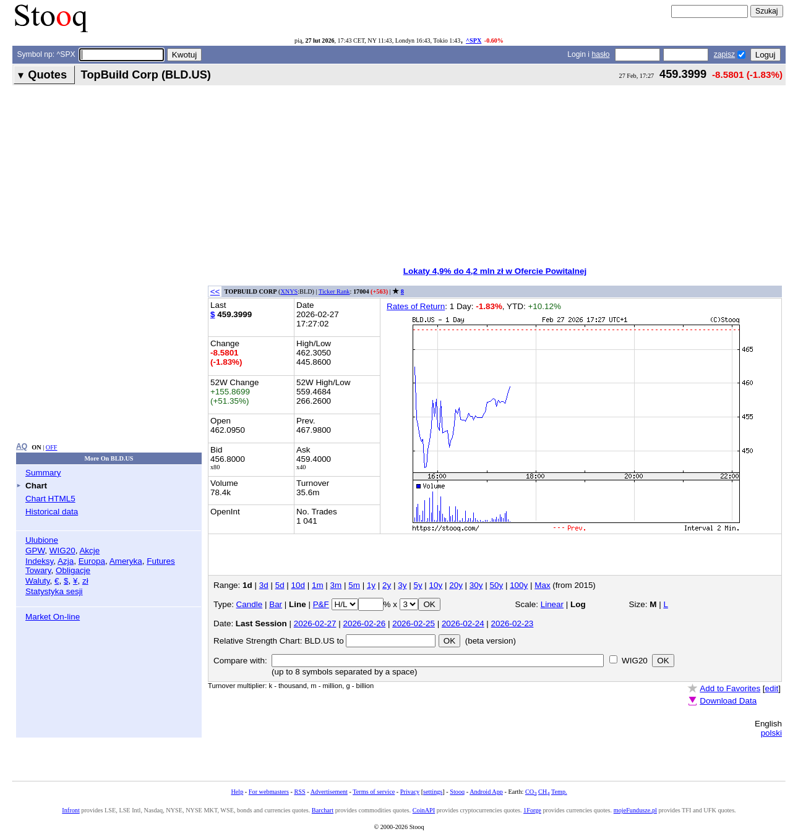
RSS (299, 791)
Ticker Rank (334, 291)
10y (436, 585)
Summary (43, 472)
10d (298, 585)
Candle (249, 604)
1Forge (532, 810)
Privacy (409, 791)
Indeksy (39, 561)
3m (336, 585)
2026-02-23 (512, 623)
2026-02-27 (315, 623)
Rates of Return (416, 306)
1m (318, 585)
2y (386, 585)
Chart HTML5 (50, 498)
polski (771, 733)
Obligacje (73, 570)
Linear (552, 604)
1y (371, 585)
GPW (35, 550)
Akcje (89, 550)
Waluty (37, 580)
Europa (92, 561)
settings (432, 791)
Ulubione (41, 540)
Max (542, 585)
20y (456, 585)
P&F (321, 604)
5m (354, 585)
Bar (275, 604)
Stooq (457, 791)
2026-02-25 (413, 623)
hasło (600, 54)
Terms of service (374, 791)
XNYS (289, 291)
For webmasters (269, 791)
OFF (52, 447)
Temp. (559, 791)
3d (263, 585)
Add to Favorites (730, 688)
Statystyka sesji (54, 591)
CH (543, 791)
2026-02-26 (364, 623)
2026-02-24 (463, 623)
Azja (66, 561)
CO (530, 791)
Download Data (728, 700)
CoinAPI (424, 810)
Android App (486, 791)
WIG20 (62, 550)
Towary (38, 570)
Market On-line (52, 616)
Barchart (322, 810)
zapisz (724, 54)
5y (417, 585)
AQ (21, 446)
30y (476, 585)
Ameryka (125, 561)
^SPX (473, 40)
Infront (70, 810)
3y (402, 585)
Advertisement (329, 791)
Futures (161, 561)
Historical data (51, 511)
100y (519, 585)
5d (280, 585)
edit (772, 688)
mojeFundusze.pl (635, 810)
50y (497, 585)
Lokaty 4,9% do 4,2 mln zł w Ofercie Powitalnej (494, 271)
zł (85, 580)
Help (237, 791)
